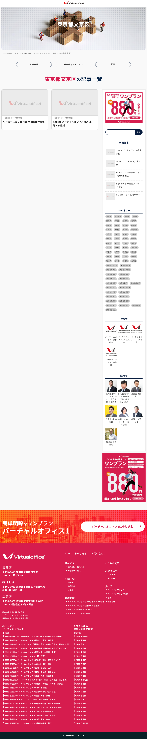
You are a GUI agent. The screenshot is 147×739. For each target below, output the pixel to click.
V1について (111, 571)
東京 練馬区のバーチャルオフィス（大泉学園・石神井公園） (30, 711)
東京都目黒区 (111, 296)
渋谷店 (7, 567)
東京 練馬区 (81, 711)
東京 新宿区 (81, 648)
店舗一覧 (70, 578)
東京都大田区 (124, 292)
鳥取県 (125, 230)
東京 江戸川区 (82, 723)
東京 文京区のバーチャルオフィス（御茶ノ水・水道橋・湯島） (31, 652)
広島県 (108, 230)
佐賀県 (125, 221)
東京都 (77, 633)
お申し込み (81, 553)
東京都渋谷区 (111, 292)
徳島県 (133, 225)
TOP (67, 553)
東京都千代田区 (111, 265)
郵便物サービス (74, 570)
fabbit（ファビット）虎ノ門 (123, 163)
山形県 (125, 256)
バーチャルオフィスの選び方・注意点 (83, 605)
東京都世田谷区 (124, 287)
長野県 (117, 243)
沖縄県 (108, 216)
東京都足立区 (111, 278)
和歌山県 (134, 230)
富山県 (117, 247)
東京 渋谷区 (81, 683)
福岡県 (133, 221)
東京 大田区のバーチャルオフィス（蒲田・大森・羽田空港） (30, 676)
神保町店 (8, 582)
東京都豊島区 (111, 283)
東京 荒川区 (81, 703)
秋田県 (133, 256)
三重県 (117, 238)
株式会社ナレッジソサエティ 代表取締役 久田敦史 (111, 396)
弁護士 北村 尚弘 (137, 394)
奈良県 (108, 234)
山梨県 (125, 243)
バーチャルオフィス (73, 64)
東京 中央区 (81, 640)
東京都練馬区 (124, 274)
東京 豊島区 (81, 695)
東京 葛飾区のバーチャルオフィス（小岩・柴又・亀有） (28, 719)
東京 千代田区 (82, 636)
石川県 (108, 247)
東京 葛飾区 (81, 719)
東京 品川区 (81, 668)
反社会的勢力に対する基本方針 (15, 618)
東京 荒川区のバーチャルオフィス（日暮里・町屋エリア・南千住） (33, 703)
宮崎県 (127, 216)
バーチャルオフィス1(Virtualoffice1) (17, 53)
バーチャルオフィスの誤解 (79, 613)
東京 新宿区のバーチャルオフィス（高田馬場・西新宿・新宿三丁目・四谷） (36, 648)
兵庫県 (117, 234)
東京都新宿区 (111, 310)
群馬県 (125, 252)
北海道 (133, 261)
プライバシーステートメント (16, 615)
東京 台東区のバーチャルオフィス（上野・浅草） (25, 656)
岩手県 (117, 261)
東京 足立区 (81, 715)
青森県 (125, 261)
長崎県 (117, 221)
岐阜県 (108, 243)
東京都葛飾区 (111, 270)
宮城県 (108, 261)
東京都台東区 (111, 305)
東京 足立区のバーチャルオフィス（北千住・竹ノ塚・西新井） (31, 715)
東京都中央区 (124, 305)
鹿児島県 (118, 216)
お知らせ (34, 64)
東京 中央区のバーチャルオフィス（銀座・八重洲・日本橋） (30, 640)
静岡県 (133, 238)
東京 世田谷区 (82, 679)
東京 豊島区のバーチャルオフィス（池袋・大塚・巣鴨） (28, 695)
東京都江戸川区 (124, 270)
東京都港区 (136, 305)
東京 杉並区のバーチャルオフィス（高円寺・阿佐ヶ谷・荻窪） (31, 691)
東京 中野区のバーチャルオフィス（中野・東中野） (26, 687)
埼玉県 (117, 252)
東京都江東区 (124, 296)
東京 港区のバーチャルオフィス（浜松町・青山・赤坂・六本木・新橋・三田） (37, 644)
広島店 (7, 596)
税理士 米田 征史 (137, 419)
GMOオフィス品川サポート (123, 196)
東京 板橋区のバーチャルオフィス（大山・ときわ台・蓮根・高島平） (34, 707)
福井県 (133, 243)
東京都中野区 (111, 287)
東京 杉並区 (81, 691)
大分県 (135, 216)
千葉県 (108, 252)
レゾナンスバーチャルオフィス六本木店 (124, 174)
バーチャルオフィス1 (74, 735)
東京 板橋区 (81, 707)
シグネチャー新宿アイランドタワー (124, 185)
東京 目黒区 (81, 672)
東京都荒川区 (124, 278)
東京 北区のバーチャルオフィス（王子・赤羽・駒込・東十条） (31, 699)
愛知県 (125, 238)
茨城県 (108, 256)
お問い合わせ (98, 553)
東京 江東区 (81, 664)
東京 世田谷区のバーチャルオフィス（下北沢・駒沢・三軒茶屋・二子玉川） (36, 679)
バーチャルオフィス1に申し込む (112, 526)
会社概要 (111, 578)
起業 (113, 64)
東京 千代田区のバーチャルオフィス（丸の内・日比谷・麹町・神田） (34, 636)
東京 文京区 (81, 652)
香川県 (125, 225)
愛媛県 (117, 225)
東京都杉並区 (135, 283)
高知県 (108, 225)
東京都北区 (123, 283)
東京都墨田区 (124, 301)
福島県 (117, 256)
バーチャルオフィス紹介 (118, 593)
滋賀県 (108, 238)
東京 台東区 (81, 656)
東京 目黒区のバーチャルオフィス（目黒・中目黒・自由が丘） (31, 672)
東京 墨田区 (81, 660)
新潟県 (125, 247)
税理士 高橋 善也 (111, 442)
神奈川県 (134, 247)
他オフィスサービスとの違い (80, 609)
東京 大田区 (81, 676)
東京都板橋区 (111, 274)
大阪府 (125, 234)
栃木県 (133, 252)
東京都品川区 (111, 301)
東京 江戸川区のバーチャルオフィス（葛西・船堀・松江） (29, 723)
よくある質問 (112, 563)
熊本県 (108, 221)
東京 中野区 (81, 687)
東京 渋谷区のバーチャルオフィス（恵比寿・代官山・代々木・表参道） (34, 683)
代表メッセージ (114, 574)
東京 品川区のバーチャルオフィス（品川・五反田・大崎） (29, 668)
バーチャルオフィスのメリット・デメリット (86, 601)
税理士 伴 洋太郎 (111, 419)
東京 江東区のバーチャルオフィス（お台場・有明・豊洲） (29, 664)
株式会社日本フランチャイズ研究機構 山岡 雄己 (124, 396)
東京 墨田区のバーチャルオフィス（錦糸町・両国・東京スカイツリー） (34, 660)
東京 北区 (80, 699)
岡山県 (117, 230)
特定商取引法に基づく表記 (13, 612)
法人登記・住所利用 (76, 567)
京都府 (133, 234)
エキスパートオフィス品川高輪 (124, 152)
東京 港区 (80, 644)
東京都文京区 (125, 265)
